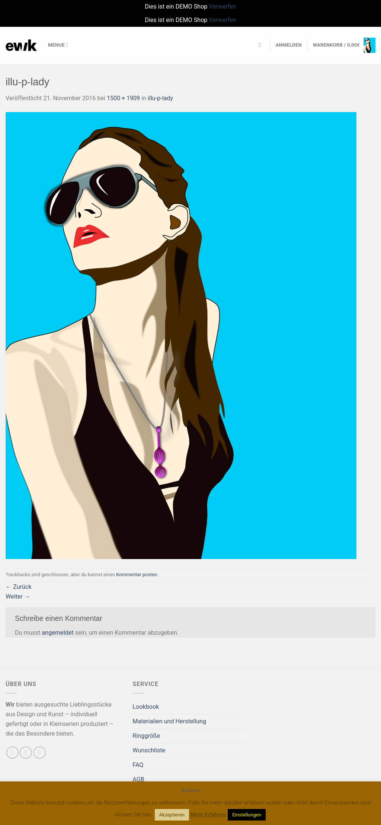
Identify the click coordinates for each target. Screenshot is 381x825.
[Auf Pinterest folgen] (39, 752)
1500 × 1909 (123, 98)
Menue (58, 45)
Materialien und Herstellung (169, 721)
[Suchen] (262, 45)
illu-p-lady (160, 98)
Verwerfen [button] (222, 6)
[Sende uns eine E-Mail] (26, 752)
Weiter (18, 596)
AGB (138, 779)
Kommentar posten (136, 574)
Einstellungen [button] (246, 815)
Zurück (19, 586)
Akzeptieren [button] (172, 815)
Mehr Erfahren (208, 814)
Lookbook (145, 706)
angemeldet (58, 632)
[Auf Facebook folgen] (12, 752)
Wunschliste (148, 750)
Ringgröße (146, 735)
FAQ (137, 764)
